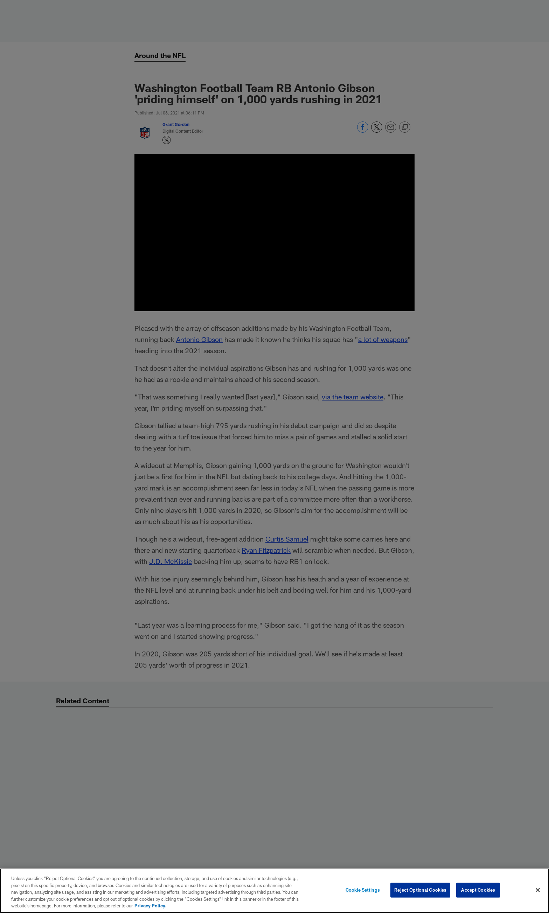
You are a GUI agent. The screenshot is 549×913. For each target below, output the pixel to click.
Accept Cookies (478, 890)
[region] (274, 890)
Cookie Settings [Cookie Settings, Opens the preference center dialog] (363, 890)
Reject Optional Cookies (420, 890)
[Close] (537, 890)
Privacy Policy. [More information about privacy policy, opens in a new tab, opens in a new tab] (150, 905)
